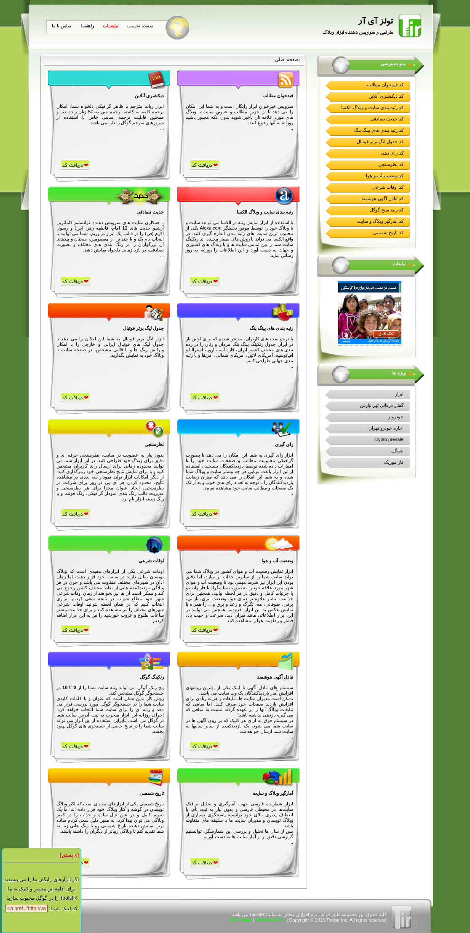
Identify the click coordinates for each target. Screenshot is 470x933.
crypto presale (388, 439)
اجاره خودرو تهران (386, 427)
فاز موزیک (393, 462)
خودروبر (395, 416)
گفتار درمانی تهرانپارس (381, 405)
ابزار (399, 393)
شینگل (397, 450)
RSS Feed (241, 919)
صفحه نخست (140, 25)
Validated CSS (271, 919)
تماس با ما (61, 25)
